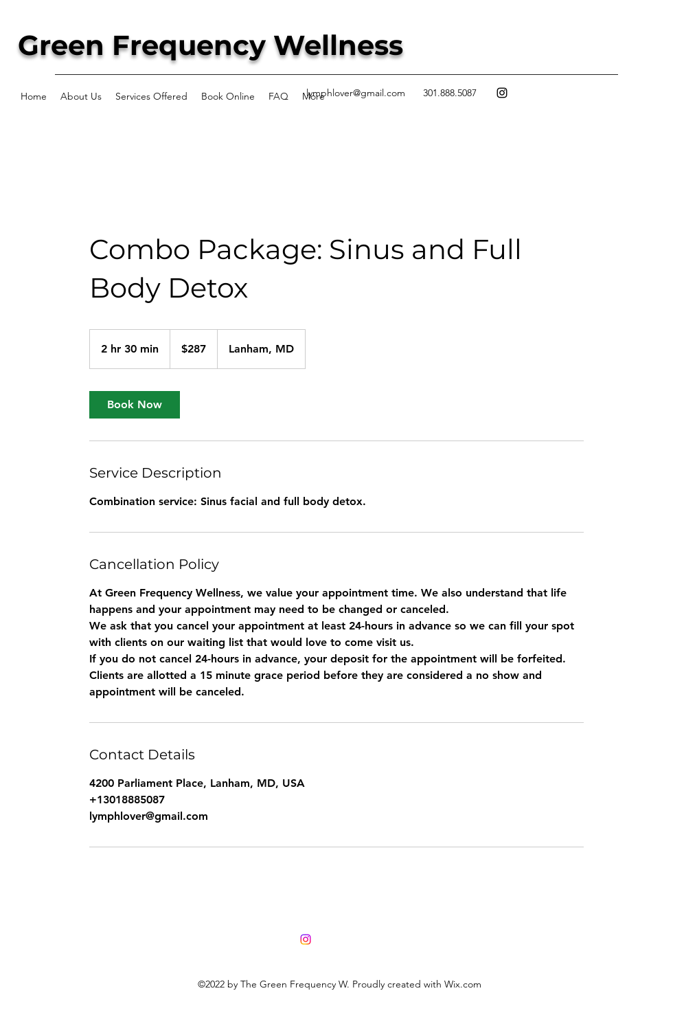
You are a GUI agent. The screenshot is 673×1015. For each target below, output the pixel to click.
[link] (134, 405)
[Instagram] (502, 93)
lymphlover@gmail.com (355, 93)
